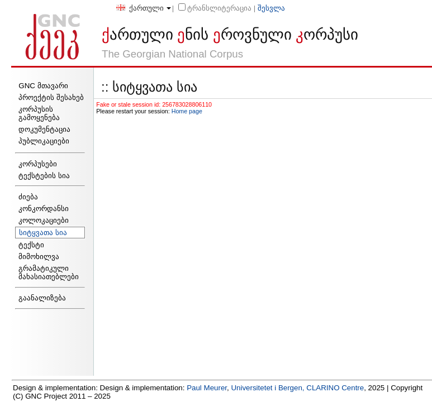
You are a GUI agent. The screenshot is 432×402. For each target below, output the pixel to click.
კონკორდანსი (43, 208)
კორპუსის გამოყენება (39, 113)
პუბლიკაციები (43, 141)
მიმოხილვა (38, 256)
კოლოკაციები (43, 220)
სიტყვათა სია (43, 232)
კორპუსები (37, 164)
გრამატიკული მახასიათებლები (48, 272)
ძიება (28, 197)
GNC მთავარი (43, 86)
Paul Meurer (207, 388)
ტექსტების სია (44, 175)
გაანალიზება (42, 298)
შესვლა (271, 8)
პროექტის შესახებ (51, 97)
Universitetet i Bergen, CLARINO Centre (297, 388)
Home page (187, 111)
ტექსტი (31, 245)
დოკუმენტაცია (44, 129)
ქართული (140, 8)
